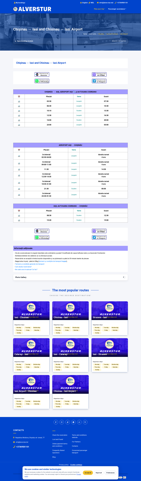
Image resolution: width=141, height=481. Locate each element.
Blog (54, 457)
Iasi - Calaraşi (60, 354)
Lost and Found (57, 439)
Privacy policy (64, 465)
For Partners (76, 442)
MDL (91, 3)
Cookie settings (76, 465)
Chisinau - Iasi (61, 317)
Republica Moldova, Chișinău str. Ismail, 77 (28, 438)
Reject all (99, 473)
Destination (93, 34)
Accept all (88, 473)
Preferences (110, 473)
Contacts (75, 446)
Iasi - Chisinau (21, 317)
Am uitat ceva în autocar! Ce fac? (26, 269)
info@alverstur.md (106, 3)
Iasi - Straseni (100, 354)
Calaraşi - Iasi (21, 354)
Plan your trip (99, 9)
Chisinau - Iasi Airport (65, 391)
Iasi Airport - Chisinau (25, 391)
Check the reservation (59, 435)
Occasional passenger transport (79, 451)
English (84, 3)
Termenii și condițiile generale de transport (29, 264)
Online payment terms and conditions (59, 445)
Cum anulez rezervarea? (23, 267)
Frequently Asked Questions (58, 451)
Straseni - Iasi (100, 317)
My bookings (19, 3)
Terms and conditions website (79, 436)
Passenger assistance (116, 9)
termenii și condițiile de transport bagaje (52, 261)
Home (85, 34)
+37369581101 (122, 3)
